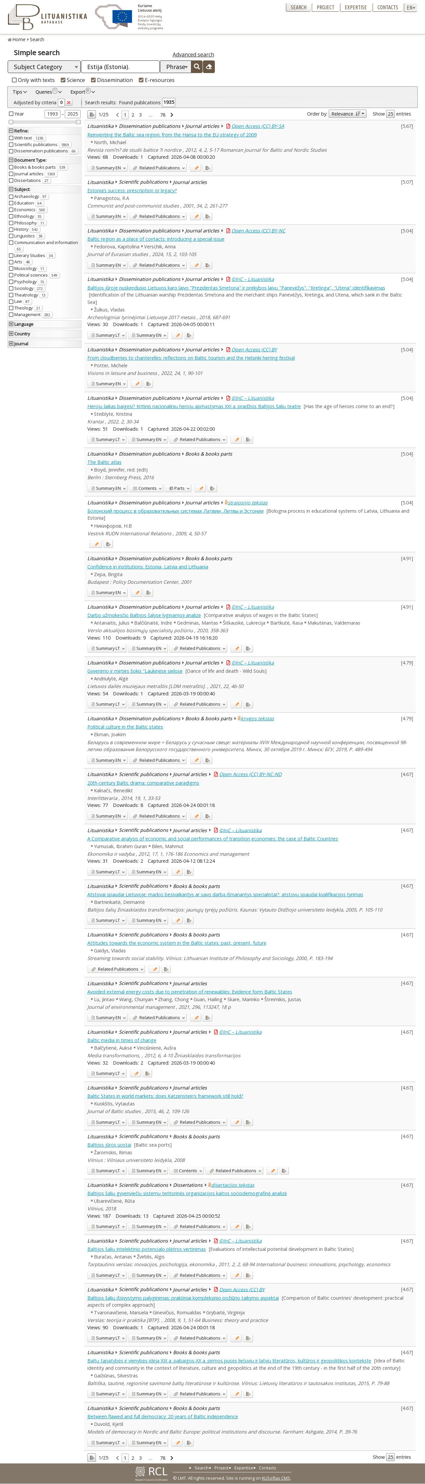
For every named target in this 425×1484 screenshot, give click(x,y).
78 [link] (162, 115)
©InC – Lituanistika (252, 279)
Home (19, 39)
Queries (46, 91)
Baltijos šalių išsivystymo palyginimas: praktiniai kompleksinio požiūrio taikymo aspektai (183, 1298)
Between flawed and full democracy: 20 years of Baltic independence (162, 1416)
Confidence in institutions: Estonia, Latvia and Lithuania (147, 567)
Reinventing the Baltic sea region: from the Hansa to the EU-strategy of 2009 (172, 134)
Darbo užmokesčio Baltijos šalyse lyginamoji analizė (144, 615)
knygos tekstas (257, 718)
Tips (17, 92)
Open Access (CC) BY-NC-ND (250, 774)
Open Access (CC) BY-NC (258, 230)
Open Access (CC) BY (254, 349)
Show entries (392, 114)
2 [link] (132, 115)
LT (106, 335)
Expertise (356, 7)
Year (19, 114)
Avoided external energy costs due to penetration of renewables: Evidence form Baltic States (189, 992)
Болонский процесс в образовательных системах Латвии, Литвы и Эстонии (175, 511)
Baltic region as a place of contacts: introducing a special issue (155, 239)
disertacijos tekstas (232, 1185)
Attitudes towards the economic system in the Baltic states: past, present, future (176, 943)
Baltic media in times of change (121, 1040)
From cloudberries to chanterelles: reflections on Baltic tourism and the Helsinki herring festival (191, 358)
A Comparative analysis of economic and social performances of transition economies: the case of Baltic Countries (212, 838)
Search (298, 7)
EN (106, 168)
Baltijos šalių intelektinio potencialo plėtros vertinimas (146, 1249)
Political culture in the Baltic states (125, 727)
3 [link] (140, 115)
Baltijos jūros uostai (109, 1145)
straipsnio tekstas (248, 502)
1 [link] (125, 115)
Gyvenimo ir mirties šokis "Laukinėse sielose (135, 671)
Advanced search (193, 54)
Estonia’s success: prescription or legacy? (132, 190)
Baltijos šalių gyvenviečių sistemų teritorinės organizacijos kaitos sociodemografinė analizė (187, 1193)
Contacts (388, 7)
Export (80, 91)
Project (325, 7)
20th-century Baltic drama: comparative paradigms (143, 783)
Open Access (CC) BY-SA (257, 126)
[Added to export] (207, 168)
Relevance (345, 114)
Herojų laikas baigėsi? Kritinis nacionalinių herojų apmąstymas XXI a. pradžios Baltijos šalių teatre (194, 406)
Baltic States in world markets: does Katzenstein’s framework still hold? (165, 1096)
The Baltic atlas (104, 462)
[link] (117, 115)
